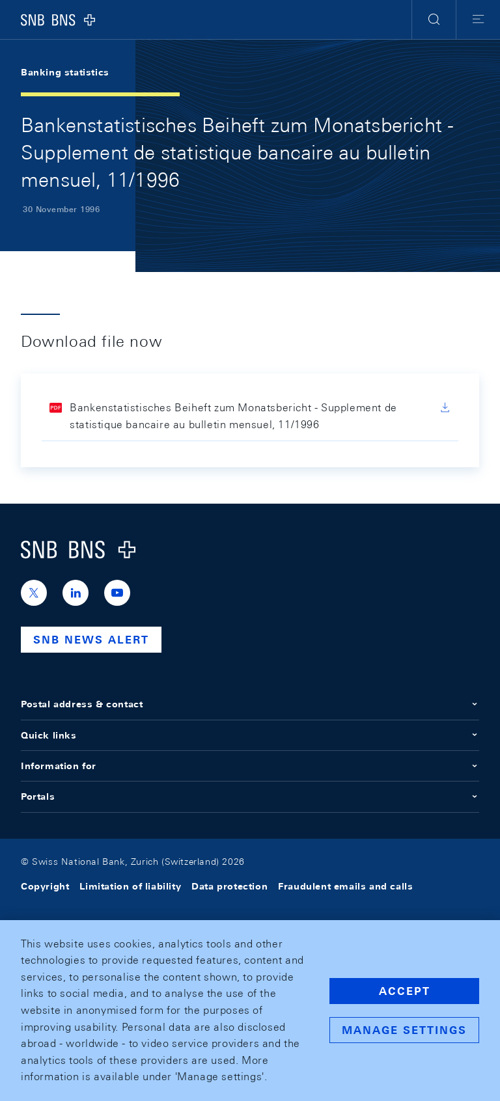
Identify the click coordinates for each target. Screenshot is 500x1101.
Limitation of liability (130, 886)
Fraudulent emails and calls (345, 886)
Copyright (45, 886)
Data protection (229, 886)
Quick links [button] (250, 735)
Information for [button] (250, 766)
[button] (434, 19)
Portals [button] (250, 796)
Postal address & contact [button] (250, 704)
